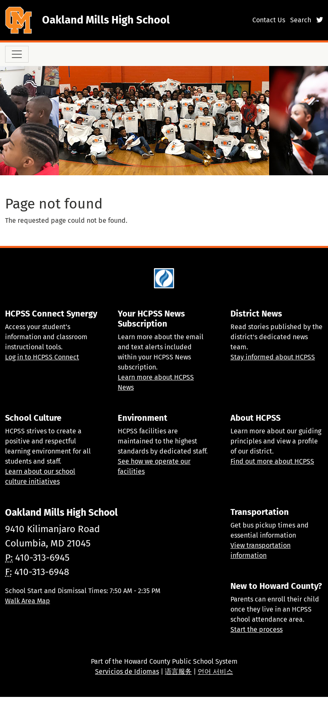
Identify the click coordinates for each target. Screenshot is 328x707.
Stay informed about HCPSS (272, 357)
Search (300, 20)
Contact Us (268, 20)
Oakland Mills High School (106, 19)
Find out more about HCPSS (272, 461)
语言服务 (178, 671)
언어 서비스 (215, 671)
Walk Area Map (27, 601)
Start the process (256, 629)
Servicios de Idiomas (127, 671)
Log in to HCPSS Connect (42, 357)
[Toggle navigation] (17, 54)
